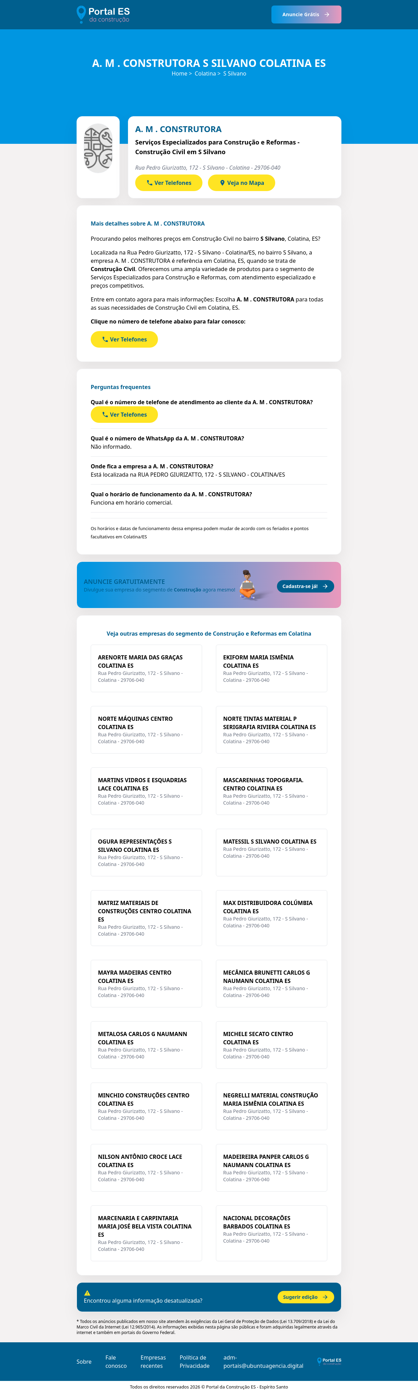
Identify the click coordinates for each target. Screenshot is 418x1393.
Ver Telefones (168, 183)
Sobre (84, 1361)
